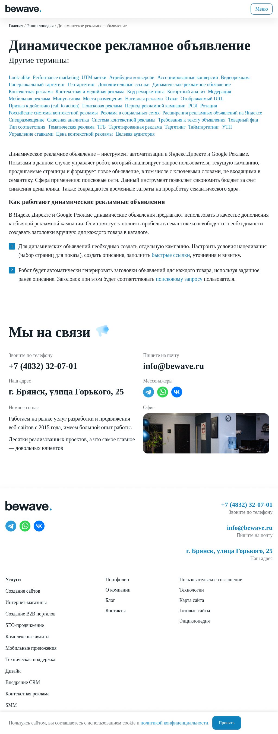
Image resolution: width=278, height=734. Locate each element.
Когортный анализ (186, 91)
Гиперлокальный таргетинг (37, 84)
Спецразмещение (27, 120)
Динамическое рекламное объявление (191, 84)
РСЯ (192, 105)
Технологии (191, 590)
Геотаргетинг (81, 84)
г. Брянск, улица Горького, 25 (66, 391)
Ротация (208, 105)
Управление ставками (31, 134)
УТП (227, 127)
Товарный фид (243, 120)
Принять (227, 722)
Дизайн (13, 671)
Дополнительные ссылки (124, 84)
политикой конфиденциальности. (175, 723)
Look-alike (19, 77)
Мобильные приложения (30, 648)
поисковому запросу (179, 279)
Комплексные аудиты (27, 636)
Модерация (219, 91)
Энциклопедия (194, 621)
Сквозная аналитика (68, 120)
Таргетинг (175, 127)
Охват (172, 98)
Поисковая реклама (102, 105)
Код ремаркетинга (145, 91)
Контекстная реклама (31, 91)
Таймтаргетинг (203, 127)
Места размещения (102, 98)
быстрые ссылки (171, 255)
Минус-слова (66, 98)
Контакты (116, 610)
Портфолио (117, 579)
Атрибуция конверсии (131, 77)
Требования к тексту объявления (191, 120)
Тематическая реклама (71, 127)
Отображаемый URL (202, 98)
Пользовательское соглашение (210, 579)
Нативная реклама (144, 98)
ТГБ (101, 127)
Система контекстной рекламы (124, 120)
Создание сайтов (22, 591)
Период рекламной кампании (155, 105)
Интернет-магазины (26, 602)
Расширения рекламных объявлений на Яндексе (212, 113)
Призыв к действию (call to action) (44, 105)
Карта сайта (191, 600)
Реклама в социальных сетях (130, 113)
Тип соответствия (27, 127)
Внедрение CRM (22, 682)
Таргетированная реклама (135, 127)
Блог (110, 600)
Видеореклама (236, 77)
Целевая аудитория (134, 134)
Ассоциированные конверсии (187, 77)
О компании (118, 590)
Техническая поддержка (30, 659)
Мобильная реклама (29, 98)
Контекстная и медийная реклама (89, 91)
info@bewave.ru (173, 366)
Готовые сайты (194, 610)
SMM (11, 705)
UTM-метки (93, 77)
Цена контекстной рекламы (84, 134)
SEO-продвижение (24, 625)
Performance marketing (56, 77)
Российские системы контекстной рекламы (53, 113)
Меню (261, 9)
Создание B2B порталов (30, 614)
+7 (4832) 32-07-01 (43, 366)
